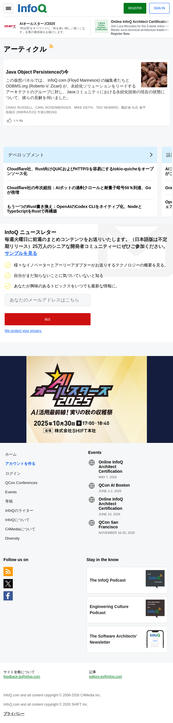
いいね (18, 120)
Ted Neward (107, 107)
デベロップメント (26, 154)
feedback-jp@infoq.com (21, 677)
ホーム (11, 454)
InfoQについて (17, 520)
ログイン (13, 473)
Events (11, 492)
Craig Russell (19, 107)
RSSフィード (52, 47)
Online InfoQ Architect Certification (111, 467)
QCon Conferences (21, 483)
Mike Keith (83, 107)
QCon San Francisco (108, 524)
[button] (48, 319)
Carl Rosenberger (53, 107)
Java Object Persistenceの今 (37, 72)
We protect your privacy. (23, 331)
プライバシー (13, 714)
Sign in (159, 8)
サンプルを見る (21, 253)
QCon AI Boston (114, 485)
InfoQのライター (19, 510)
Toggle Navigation (8, 8)
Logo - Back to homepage (32, 7)
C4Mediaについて (20, 529)
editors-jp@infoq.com (105, 677)
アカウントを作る (20, 463)
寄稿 (9, 501)
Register (135, 8)
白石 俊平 (139, 107)
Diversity (12, 538)
